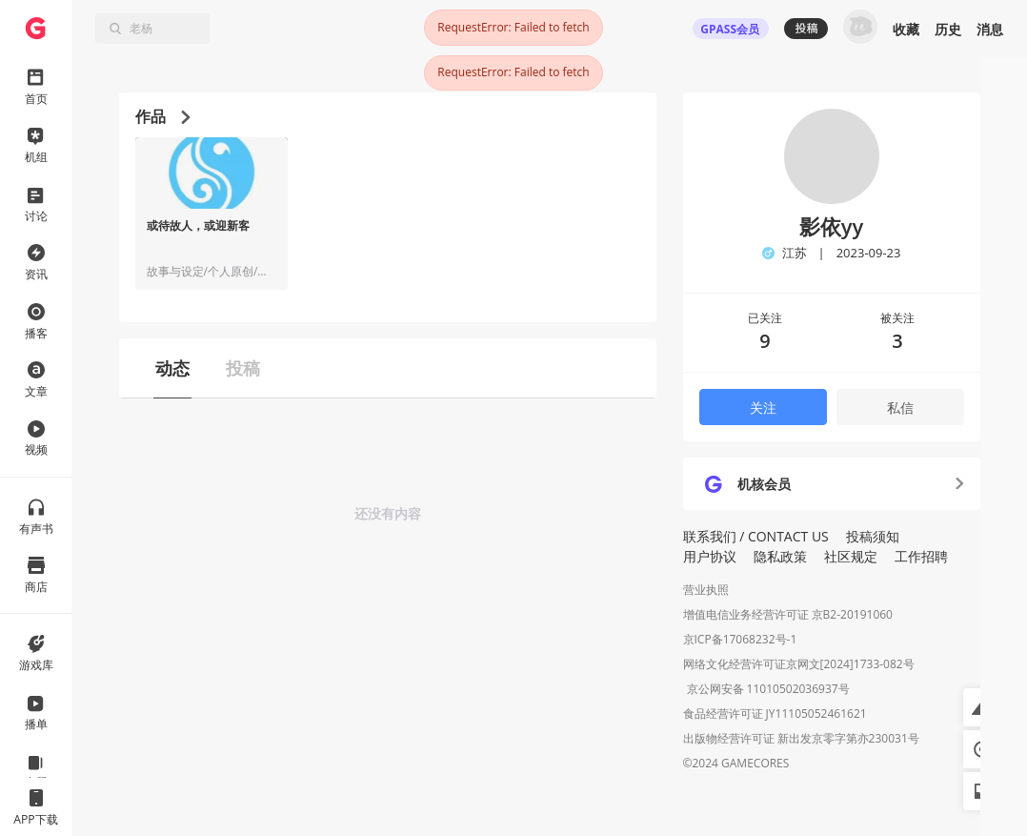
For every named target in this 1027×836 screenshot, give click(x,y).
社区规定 (850, 556)
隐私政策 (780, 556)
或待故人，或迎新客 (198, 226)
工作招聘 (921, 556)
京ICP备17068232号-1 (740, 639)
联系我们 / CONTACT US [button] (756, 536)
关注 (763, 407)
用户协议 (709, 556)
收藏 (906, 29)
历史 (948, 29)
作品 (162, 116)
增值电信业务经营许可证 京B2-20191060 (788, 614)
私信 (900, 407)
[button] (982, 707)
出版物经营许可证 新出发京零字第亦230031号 (801, 740)
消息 (990, 29)
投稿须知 (872, 536)
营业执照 (706, 589)
